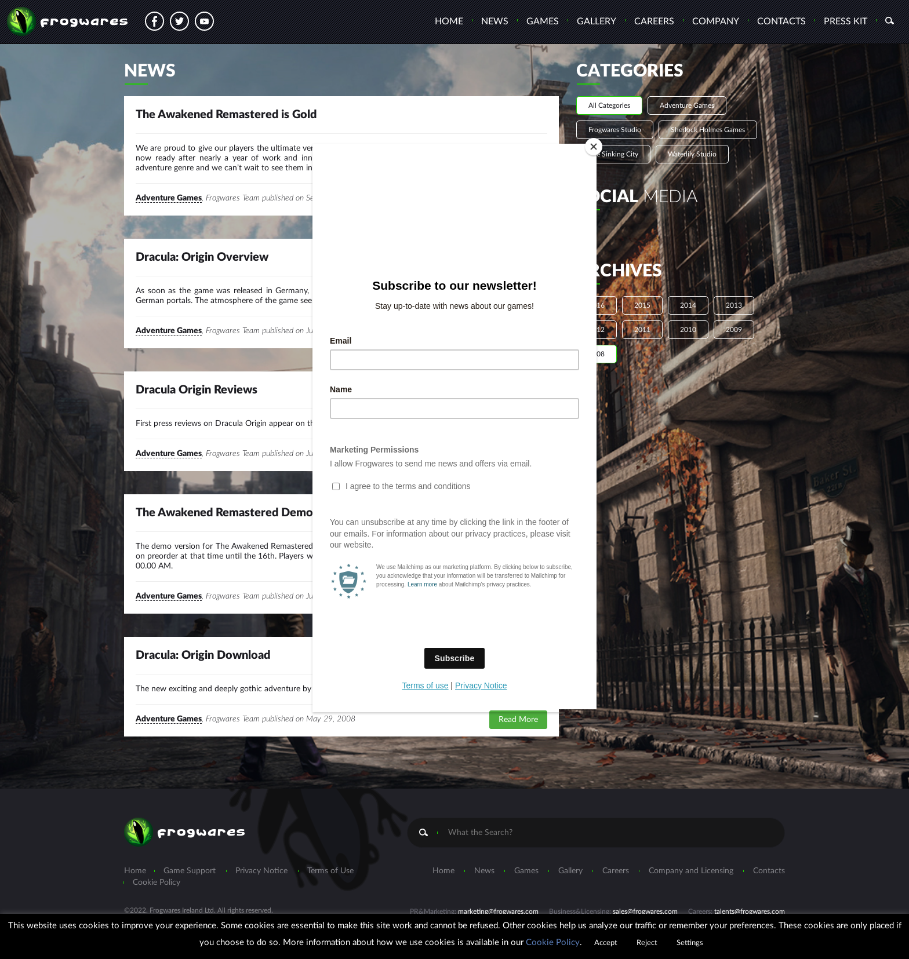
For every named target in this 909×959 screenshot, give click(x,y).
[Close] (593, 146)
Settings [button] (690, 943)
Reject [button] (647, 943)
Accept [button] (605, 943)
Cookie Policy (553, 942)
